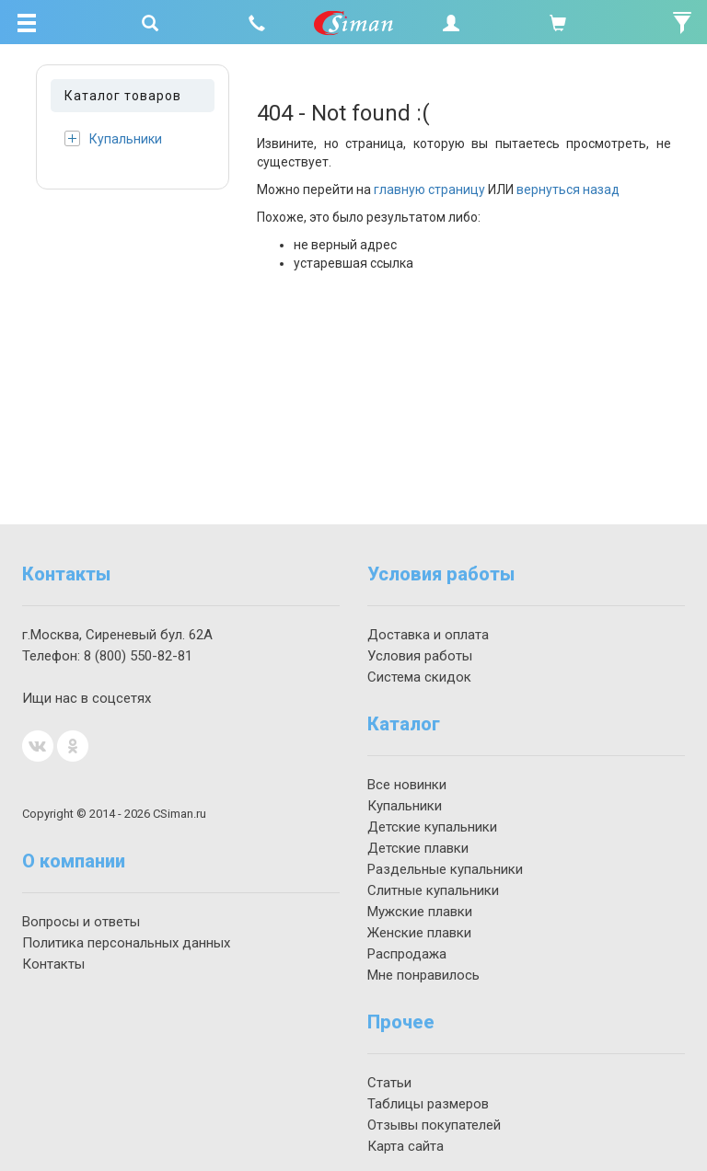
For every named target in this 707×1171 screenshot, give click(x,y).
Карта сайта (405, 1146)
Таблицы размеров (428, 1104)
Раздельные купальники (445, 869)
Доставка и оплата (428, 634)
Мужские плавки (419, 911)
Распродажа (406, 954)
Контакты (53, 964)
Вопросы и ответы (81, 921)
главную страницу (429, 189)
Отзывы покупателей (434, 1125)
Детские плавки (418, 848)
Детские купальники (432, 827)
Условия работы (419, 656)
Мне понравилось (423, 975)
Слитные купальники (433, 890)
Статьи (389, 1082)
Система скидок (419, 677)
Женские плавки (419, 932)
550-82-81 (138, 656)
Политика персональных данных (126, 943)
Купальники (113, 138)
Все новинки (406, 784)
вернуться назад (568, 189)
